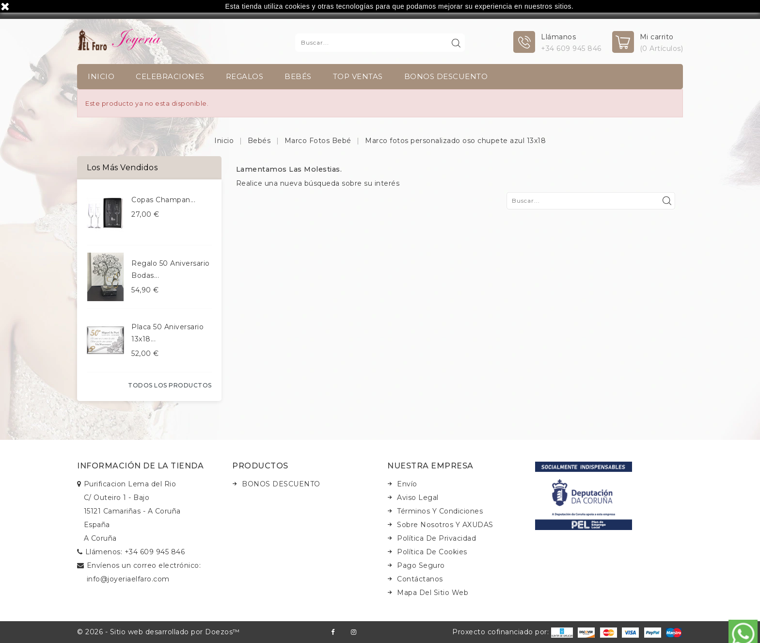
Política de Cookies (432, 551)
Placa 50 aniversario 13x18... (167, 332)
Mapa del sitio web (432, 592)
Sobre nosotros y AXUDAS (445, 524)
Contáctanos (420, 579)
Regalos (245, 76)
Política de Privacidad (436, 538)
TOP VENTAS (358, 76)
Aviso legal (418, 497)
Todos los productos (170, 385)
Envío (407, 484)
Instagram (353, 632)
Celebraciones (170, 76)
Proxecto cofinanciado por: (512, 631)
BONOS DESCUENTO (446, 76)
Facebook (332, 632)
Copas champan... (163, 199)
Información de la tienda (140, 465)
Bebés (298, 76)
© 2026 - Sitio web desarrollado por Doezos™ (158, 631)
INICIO (101, 76)
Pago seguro (421, 565)
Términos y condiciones (440, 511)
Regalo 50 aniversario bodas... (170, 269)
